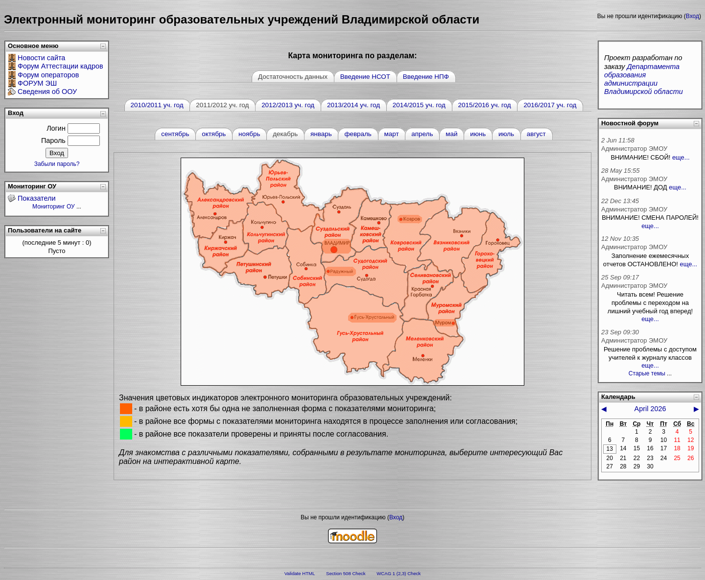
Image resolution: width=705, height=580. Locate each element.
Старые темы (647, 373)
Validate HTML (299, 573)
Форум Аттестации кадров (60, 66)
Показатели (36, 198)
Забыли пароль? (57, 164)
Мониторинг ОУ (53, 206)
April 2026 (650, 409)
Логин (56, 128)
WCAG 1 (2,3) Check (398, 573)
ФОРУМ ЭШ (37, 83)
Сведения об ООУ (47, 91)
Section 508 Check (346, 573)
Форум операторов (48, 75)
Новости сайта (41, 58)
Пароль (53, 140)
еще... (681, 157)
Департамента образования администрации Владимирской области (643, 79)
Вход (692, 16)
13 (610, 448)
